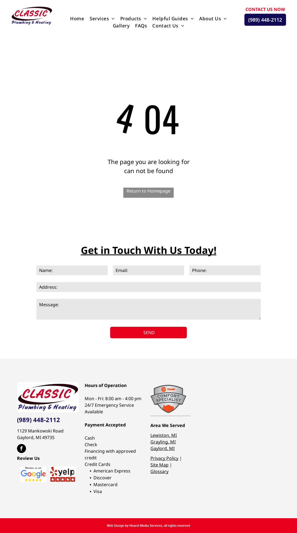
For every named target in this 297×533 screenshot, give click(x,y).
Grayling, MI (163, 442)
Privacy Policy (164, 458)
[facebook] (21, 449)
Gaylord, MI (162, 448)
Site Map (159, 465)
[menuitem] (77, 18)
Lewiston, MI (163, 435)
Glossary (159, 471)
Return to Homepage (148, 191)
